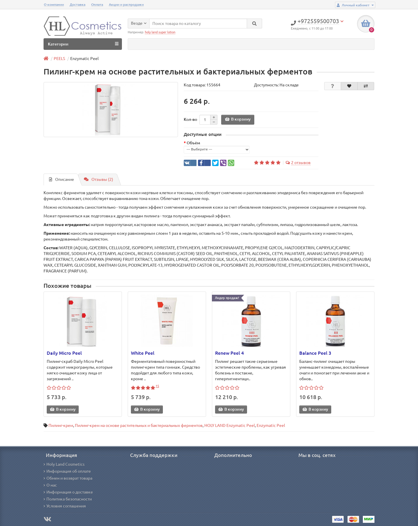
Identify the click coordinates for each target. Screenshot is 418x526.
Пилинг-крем (60, 425)
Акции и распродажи (126, 4)
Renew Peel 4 (229, 353)
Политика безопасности (68, 499)
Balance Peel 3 (315, 353)
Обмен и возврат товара (68, 478)
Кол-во (190, 119)
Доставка (77, 4)
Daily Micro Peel (64, 353)
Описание (61, 179)
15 (157, 386)
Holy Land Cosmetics (64, 464)
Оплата (97, 4)
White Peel (142, 353)
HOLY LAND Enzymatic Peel (229, 425)
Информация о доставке (68, 492)
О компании (54, 4)
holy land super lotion (160, 32)
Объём (193, 143)
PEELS (59, 58)
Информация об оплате (67, 471)
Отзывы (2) (98, 179)
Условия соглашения (65, 506)
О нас (50, 485)
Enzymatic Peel (271, 425)
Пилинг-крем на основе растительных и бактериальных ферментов (139, 425)
